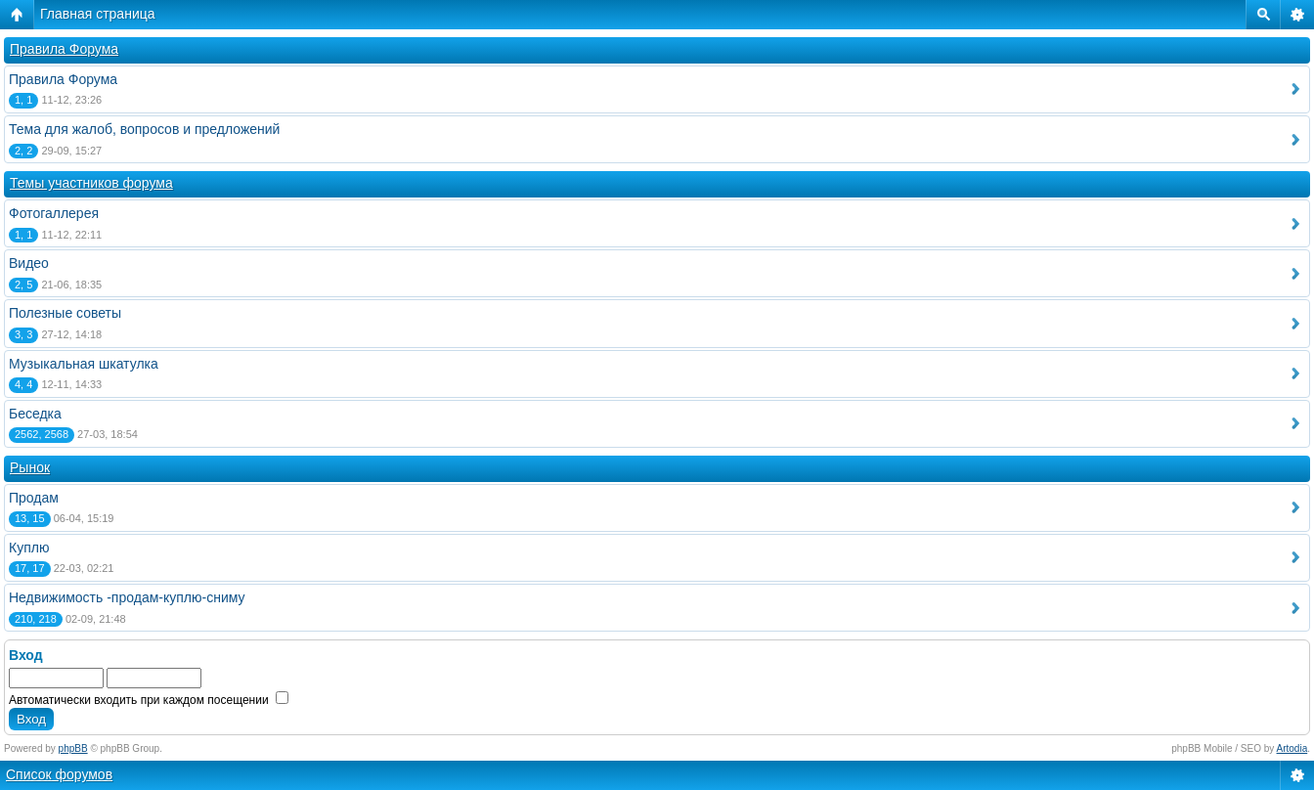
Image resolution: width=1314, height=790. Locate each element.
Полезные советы (65, 313)
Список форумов (59, 774)
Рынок (30, 467)
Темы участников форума (91, 183)
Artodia (1292, 748)
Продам (34, 497)
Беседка (35, 413)
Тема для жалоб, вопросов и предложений (144, 129)
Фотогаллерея (54, 213)
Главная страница (97, 14)
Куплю (29, 547)
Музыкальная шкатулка (83, 364)
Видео (29, 263)
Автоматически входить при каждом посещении (148, 700)
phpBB (73, 748)
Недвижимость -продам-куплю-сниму (127, 597)
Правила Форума (64, 49)
